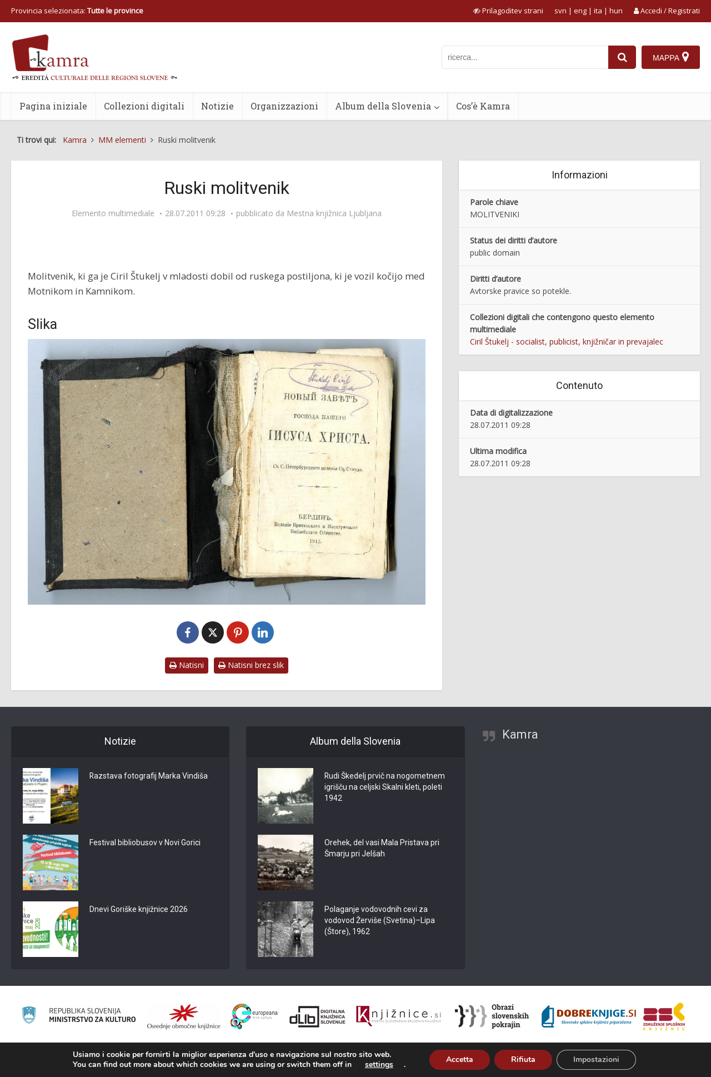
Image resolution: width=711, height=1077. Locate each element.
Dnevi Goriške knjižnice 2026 (138, 909)
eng (580, 11)
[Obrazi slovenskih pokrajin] (491, 1016)
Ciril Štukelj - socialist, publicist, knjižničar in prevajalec (566, 341)
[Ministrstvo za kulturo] (78, 1017)
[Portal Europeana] (254, 1017)
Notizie (217, 106)
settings (379, 1065)
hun (616, 11)
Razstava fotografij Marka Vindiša (148, 776)
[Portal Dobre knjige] (589, 1016)
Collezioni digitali (144, 106)
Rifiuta (523, 1059)
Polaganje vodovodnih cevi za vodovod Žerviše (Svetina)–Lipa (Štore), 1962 (379, 920)
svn (560, 11)
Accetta (459, 1059)
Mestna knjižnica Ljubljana (334, 213)
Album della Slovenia (383, 106)
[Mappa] (671, 57)
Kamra (520, 734)
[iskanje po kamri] (525, 57)
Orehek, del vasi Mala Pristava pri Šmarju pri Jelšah (381, 849)
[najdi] (622, 57)
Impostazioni (596, 1059)
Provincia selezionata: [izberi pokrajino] (77, 11)
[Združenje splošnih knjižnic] (664, 1016)
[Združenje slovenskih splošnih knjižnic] (399, 1016)
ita (598, 11)
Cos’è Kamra (483, 106)
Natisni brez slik (251, 665)
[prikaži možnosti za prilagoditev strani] (508, 11)
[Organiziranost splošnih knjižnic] (184, 1016)
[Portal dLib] (317, 1016)
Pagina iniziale (53, 106)
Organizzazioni (284, 106)
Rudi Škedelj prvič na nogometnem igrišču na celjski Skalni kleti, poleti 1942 (384, 787)
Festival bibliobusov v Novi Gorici (145, 843)
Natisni (186, 665)
